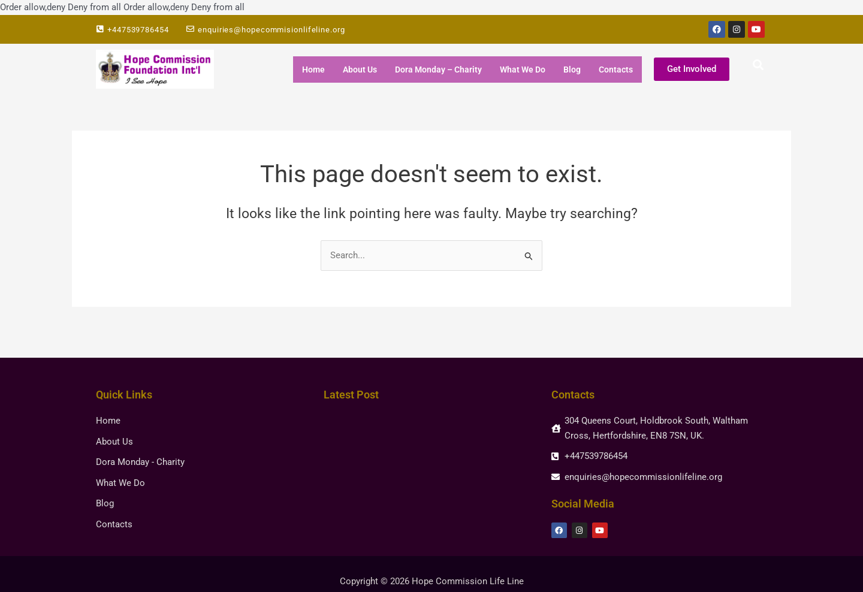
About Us (360, 69)
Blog (572, 69)
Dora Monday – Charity (438, 69)
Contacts (616, 69)
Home (313, 69)
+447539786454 (138, 29)
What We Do (522, 69)
